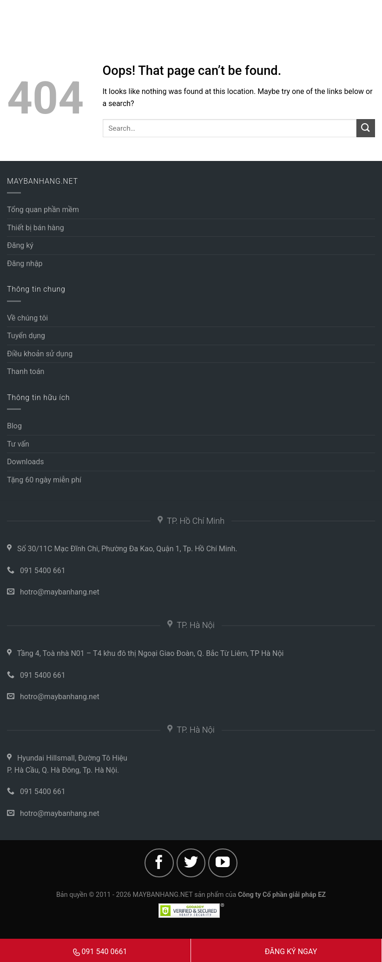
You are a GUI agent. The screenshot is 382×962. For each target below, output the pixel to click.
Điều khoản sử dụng (39, 353)
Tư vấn (18, 444)
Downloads (25, 461)
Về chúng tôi (27, 318)
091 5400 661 (43, 570)
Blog (14, 425)
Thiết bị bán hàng (35, 227)
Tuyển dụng (26, 335)
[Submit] (365, 128)
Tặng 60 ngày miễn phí (44, 479)
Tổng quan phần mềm (43, 209)
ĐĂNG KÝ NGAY (291, 951)
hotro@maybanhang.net (59, 592)
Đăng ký (20, 245)
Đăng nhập (25, 263)
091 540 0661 (100, 951)
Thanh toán (25, 371)
